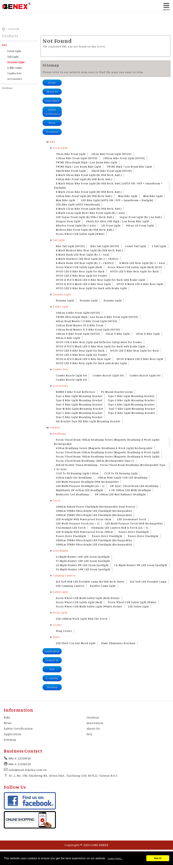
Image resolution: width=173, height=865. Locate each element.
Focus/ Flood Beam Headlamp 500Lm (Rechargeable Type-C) (95, 460)
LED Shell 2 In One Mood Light (76, 643)
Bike (4, 44)
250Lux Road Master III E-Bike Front (79, 325)
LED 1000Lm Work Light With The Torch (81, 618)
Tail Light (13, 56)
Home (52, 82)
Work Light (60, 612)
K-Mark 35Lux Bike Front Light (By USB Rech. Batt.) (89, 208)
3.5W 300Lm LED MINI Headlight (130, 490)
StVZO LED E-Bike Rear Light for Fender (81, 275)
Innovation (52, 100)
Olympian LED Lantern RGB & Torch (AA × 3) (119, 527)
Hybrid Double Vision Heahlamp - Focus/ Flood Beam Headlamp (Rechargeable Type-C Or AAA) (110, 467)
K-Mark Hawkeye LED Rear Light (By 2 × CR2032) (87, 258)
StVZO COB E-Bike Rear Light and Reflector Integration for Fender (99, 342)
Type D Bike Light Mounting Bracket (131, 412)
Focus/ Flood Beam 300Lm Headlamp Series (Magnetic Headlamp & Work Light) (107, 452)
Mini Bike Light (128, 196)
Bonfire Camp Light (103, 585)
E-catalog (52, 678)
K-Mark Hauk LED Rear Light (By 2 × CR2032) (85, 262)
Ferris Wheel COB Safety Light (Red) (79, 267)
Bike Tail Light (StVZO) (70, 246)
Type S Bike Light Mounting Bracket (131, 404)
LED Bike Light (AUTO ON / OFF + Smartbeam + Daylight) (117, 200)
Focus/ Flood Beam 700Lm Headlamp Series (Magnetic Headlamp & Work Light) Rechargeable (106, 441)
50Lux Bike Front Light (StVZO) (111, 153)
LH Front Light (111, 225)
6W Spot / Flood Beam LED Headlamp (134, 485)
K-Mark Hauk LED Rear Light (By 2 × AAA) (82, 254)
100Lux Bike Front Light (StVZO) (124, 158)
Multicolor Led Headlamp (72, 494)
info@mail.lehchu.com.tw (28, 770)
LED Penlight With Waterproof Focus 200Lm (84, 531)
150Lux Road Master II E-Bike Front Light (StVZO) (88, 329)
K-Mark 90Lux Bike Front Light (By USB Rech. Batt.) (89, 175)
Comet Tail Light (135, 246)
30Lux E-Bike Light (118, 333)
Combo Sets (14, 73)
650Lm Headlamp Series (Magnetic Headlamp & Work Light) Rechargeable (104, 448)
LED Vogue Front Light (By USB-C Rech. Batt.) (85, 217)
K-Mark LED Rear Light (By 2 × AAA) (142, 262)
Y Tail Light (159, 246)
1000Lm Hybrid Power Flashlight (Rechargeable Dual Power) (95, 506)
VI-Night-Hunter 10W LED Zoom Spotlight (83, 560)
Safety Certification (52, 111)
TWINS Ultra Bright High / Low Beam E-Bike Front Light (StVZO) (97, 316)
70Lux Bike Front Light (71, 153)
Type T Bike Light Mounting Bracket (132, 408)
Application (52, 651)
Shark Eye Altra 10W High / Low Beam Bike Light (117, 221)
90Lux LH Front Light (140, 225)
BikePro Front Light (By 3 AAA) (76, 225)
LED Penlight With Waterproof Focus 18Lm (83, 519)
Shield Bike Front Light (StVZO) (112, 170)
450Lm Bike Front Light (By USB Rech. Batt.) (84, 179)
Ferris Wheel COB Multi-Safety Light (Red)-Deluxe (88, 598)
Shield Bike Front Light (71, 170)
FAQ (52, 669)
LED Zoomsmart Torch (131, 519)
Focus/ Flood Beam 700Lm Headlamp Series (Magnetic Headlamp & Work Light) (107, 456)
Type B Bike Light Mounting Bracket (79, 400)
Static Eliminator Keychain (118, 643)
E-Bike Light (14, 67)
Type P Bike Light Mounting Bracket (79, 404)
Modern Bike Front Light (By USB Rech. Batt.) (85, 229)
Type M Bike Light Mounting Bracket (79, 408)
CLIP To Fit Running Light (121, 473)
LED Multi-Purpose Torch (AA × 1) (77, 523)
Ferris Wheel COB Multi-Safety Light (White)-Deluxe (89, 606)
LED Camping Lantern (70, 585)
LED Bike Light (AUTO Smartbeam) (78, 204)
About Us (52, 91)
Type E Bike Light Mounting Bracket (79, 417)
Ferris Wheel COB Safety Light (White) (80, 233)
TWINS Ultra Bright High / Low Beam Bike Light (86, 162)
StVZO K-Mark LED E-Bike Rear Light (140, 284)
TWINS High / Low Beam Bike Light (78, 166)
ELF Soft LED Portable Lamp (148, 581)
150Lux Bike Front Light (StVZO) (76, 158)
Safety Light (60, 591)
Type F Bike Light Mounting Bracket (131, 396)
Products (52, 131)
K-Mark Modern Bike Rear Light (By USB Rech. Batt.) (89, 250)
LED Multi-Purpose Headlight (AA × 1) (80, 485)
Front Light (14, 51)
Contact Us (52, 660)
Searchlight (60, 550)
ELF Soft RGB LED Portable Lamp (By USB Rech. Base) (90, 581)
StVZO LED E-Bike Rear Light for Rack (80, 271)
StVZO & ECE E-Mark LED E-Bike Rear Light (83, 284)
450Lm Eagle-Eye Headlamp (74, 477)
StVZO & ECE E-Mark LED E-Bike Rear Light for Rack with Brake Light (100, 279)
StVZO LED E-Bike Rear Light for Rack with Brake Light (91, 288)
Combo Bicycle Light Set (71, 375)
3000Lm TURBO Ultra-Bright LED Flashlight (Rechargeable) (94, 510)
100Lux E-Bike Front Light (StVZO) (78, 312)
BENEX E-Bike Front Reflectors (75, 391)
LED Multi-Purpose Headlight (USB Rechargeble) (87, 481)
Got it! (157, 858)
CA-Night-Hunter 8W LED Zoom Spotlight (140, 565)
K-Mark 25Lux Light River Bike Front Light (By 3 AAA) (90, 212)
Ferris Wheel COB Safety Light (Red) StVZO (135, 267)
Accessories (14, 78)
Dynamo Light (16, 62)
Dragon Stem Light (68, 221)
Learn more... (115, 858)
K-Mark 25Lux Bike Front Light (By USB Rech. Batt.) (89, 191)
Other (56, 637)
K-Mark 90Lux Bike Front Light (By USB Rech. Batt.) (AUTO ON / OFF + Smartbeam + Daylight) (108, 185)
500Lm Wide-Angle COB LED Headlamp (123, 477)
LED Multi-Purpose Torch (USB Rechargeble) (134, 523)
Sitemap (52, 687)
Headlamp (59, 433)
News (52, 122)
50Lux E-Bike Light (148, 333)
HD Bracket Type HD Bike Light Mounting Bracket (88, 421)
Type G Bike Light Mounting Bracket (131, 400)
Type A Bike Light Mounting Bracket (79, 396)
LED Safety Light (138, 606)
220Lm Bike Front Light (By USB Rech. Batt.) (84, 196)
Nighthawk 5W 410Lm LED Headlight (79, 490)
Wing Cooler (64, 630)
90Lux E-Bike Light (68, 337)
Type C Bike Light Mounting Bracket (79, 412)
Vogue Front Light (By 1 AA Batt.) (141, 217)
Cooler (57, 624)
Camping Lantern (64, 575)
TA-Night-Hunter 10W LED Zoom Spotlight (83, 569)
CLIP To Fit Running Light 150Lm (77, 473)
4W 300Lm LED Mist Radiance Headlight (120, 494)
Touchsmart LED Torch (71, 527)
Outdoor (7, 88)
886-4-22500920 (20, 758)
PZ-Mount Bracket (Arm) (117, 391)
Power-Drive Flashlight (134, 531)
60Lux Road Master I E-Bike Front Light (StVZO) (86, 321)
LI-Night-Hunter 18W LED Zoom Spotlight (83, 556)
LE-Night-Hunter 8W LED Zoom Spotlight (82, 565)
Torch (56, 500)
